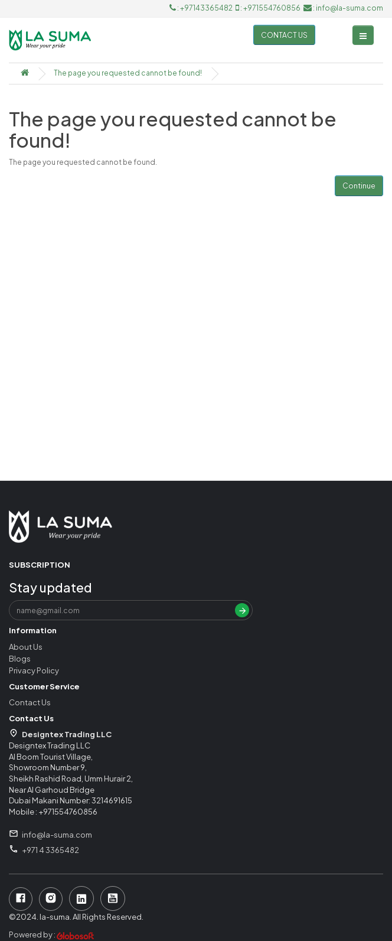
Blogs (20, 658)
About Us (26, 647)
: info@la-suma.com (343, 8)
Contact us (284, 35)
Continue (358, 185)
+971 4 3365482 (50, 850)
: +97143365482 (201, 8)
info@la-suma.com (57, 834)
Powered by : (52, 934)
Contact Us (30, 702)
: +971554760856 (269, 8)
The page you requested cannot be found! (128, 73)
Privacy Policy (34, 670)
